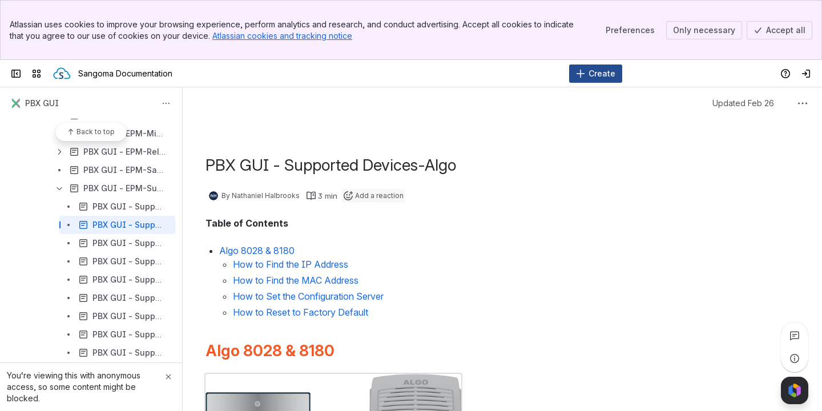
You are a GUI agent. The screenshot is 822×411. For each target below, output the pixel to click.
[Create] (595, 74)
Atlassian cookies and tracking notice (282, 36)
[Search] (382, 74)
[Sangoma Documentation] (62, 74)
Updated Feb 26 (743, 103)
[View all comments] (794, 336)
